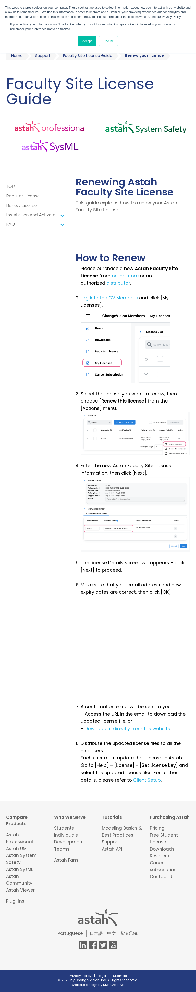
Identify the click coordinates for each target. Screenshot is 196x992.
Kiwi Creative (114, 984)
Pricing (157, 828)
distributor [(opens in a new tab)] (118, 283)
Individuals (66, 835)
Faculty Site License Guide (87, 55)
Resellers (159, 856)
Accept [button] (87, 41)
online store (125, 276)
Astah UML (17, 849)
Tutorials (112, 817)
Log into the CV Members (109, 297)
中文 (111, 933)
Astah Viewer (20, 890)
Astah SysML (19, 869)
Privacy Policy (80, 975)
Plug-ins (15, 901)
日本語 (96, 933)
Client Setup (147, 780)
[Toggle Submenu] (62, 215)
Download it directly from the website (127, 728)
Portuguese (70, 933)
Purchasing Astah (170, 817)
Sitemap (120, 975)
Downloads (162, 849)
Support (43, 55)
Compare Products (17, 820)
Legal (102, 975)
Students (64, 828)
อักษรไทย (129, 933)
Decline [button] (108, 41)
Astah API (112, 849)
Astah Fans (66, 860)
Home (17, 55)
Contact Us (162, 877)
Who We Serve (70, 817)
